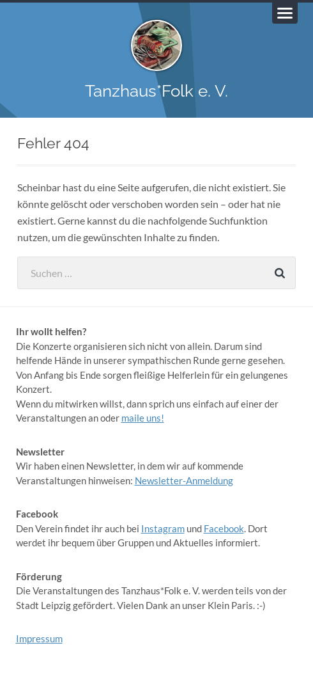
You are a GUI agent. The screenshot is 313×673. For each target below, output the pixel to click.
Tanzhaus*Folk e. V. (156, 90)
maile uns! (142, 418)
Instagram (163, 528)
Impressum (39, 638)
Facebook (224, 528)
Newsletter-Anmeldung (184, 480)
